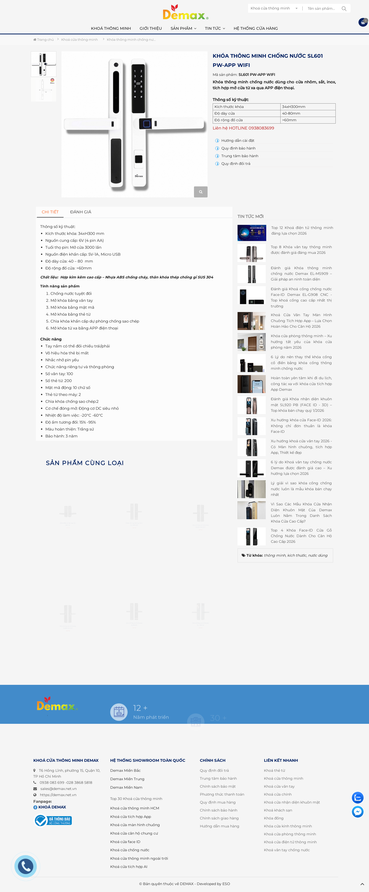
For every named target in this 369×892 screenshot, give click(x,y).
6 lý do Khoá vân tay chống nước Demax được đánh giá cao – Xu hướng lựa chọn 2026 (301, 468)
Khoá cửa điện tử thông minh (290, 842)
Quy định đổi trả (232, 163)
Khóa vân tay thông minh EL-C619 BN (134, 540)
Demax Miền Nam (126, 787)
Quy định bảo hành (235, 148)
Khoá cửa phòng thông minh (290, 834)
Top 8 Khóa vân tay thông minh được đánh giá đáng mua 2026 (301, 250)
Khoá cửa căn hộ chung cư (134, 833)
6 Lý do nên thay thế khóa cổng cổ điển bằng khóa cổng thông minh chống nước (301, 363)
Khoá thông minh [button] (111, 28)
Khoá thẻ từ (274, 770)
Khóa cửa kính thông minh (288, 826)
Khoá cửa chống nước (129, 850)
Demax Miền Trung (127, 779)
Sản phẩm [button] (183, 28)
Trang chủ (43, 39)
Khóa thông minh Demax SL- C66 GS (200, 640)
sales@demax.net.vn (58, 788)
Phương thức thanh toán (222, 794)
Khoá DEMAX (49, 807)
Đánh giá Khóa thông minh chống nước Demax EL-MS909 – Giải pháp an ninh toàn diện (301, 274)
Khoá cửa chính (278, 794)
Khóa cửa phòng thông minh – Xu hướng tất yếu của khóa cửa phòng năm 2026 (301, 342)
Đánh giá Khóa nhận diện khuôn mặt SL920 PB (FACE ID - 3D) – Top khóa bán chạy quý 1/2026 (301, 405)
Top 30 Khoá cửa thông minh (136, 798)
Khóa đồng (274, 818)
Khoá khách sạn (278, 810)
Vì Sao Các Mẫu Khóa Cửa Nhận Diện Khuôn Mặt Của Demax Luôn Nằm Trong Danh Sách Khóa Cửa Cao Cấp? (301, 513)
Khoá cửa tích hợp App (130, 816)
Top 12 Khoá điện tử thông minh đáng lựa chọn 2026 (302, 230)
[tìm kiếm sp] (344, 8)
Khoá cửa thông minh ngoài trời (139, 858)
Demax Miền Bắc (125, 770)
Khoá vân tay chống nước (287, 850)
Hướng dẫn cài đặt (234, 140)
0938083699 (261, 128)
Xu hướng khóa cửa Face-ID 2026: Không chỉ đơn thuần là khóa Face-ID (301, 426)
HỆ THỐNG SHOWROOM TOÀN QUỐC (147, 760)
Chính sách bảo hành (218, 810)
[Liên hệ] (357, 797)
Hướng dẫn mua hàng (219, 826)
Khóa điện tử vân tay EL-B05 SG (68, 540)
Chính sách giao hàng (219, 818)
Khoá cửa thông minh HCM (134, 808)
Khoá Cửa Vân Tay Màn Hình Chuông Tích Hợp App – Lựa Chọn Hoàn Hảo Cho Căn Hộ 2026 (301, 321)
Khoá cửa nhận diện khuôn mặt (292, 802)
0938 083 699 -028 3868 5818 (66, 782)
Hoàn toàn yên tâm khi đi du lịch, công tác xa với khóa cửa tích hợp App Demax (301, 384)
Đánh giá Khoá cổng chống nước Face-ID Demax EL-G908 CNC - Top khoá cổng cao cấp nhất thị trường (301, 297)
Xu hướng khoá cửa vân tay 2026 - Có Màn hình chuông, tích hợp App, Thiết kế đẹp (301, 447)
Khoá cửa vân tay (279, 786)
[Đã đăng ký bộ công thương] (52, 820)
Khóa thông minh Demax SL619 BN (134, 640)
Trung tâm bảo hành (236, 156)
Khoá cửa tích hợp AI (128, 866)
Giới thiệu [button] (151, 28)
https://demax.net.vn (58, 795)
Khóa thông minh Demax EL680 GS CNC (68, 644)
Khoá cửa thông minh (283, 778)
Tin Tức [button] (215, 28)
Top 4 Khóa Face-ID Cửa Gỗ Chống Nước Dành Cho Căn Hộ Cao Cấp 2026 (301, 536)
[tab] (50, 212)
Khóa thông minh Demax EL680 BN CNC (200, 543)
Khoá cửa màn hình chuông (135, 825)
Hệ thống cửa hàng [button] (256, 28)
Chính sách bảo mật (218, 786)
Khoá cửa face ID (125, 841)
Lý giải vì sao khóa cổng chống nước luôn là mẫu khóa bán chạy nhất (301, 489)
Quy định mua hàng (218, 802)
